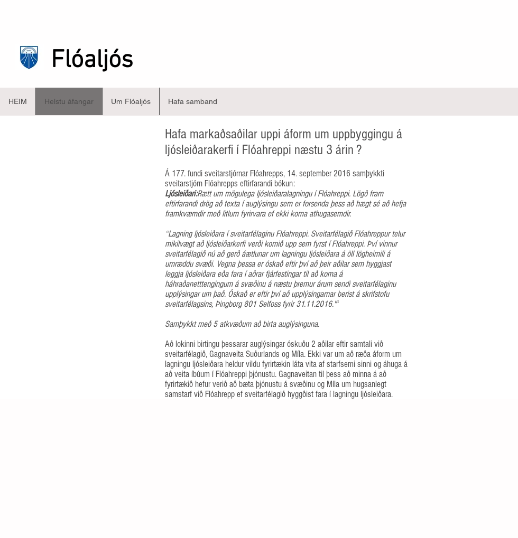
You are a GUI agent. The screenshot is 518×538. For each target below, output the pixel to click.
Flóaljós (92, 60)
